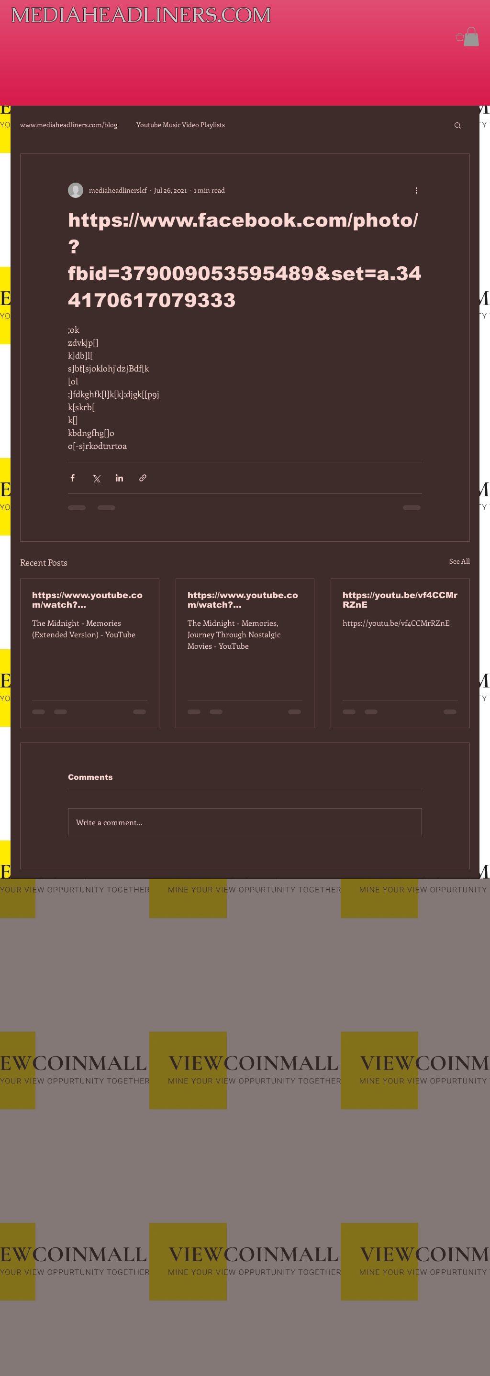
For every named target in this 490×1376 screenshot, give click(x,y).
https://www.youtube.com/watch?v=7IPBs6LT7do (87, 600)
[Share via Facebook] (72, 477)
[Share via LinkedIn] (119, 477)
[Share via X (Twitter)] (95, 477)
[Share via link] (142, 477)
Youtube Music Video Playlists (180, 124)
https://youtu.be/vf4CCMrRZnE (400, 600)
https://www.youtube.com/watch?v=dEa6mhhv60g (243, 600)
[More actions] (416, 190)
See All (459, 561)
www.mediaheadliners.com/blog (68, 124)
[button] (471, 36)
